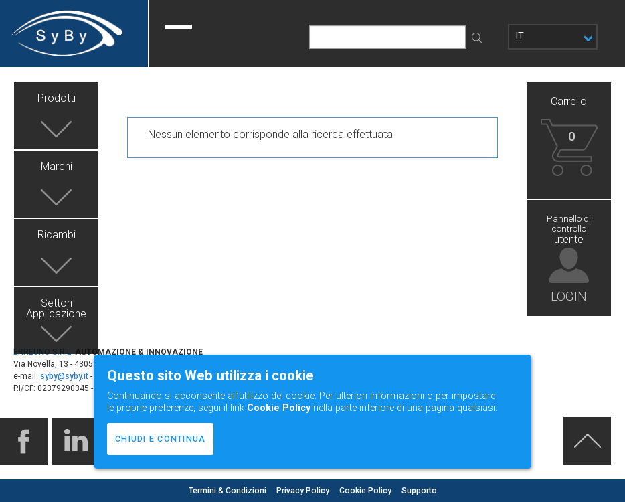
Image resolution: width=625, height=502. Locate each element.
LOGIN (569, 295)
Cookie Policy (366, 490)
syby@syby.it (64, 376)
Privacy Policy (303, 490)
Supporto (419, 490)
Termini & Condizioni (228, 490)
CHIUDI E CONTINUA (160, 439)
